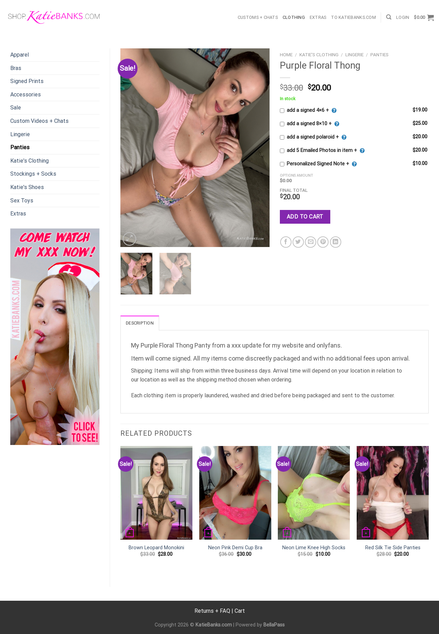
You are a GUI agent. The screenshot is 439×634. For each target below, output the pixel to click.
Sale (15, 107)
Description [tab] (140, 323)
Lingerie (20, 134)
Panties (19, 147)
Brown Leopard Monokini (156, 548)
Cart (240, 611)
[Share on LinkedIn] (335, 242)
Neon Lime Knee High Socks (313, 548)
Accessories (25, 94)
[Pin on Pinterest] (323, 242)
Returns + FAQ (212, 611)
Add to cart (305, 216)
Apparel (19, 54)
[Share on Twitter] (298, 242)
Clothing (294, 17)
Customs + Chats (258, 17)
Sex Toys (21, 200)
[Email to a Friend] (310, 242)
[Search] (388, 17)
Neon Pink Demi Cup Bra (235, 548)
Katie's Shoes (27, 187)
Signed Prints (27, 81)
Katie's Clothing (29, 160)
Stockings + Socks (33, 174)
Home (286, 54)
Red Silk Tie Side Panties (392, 548)
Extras (318, 17)
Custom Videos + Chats (39, 121)
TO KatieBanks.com (353, 17)
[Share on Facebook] (286, 242)
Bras (15, 68)
